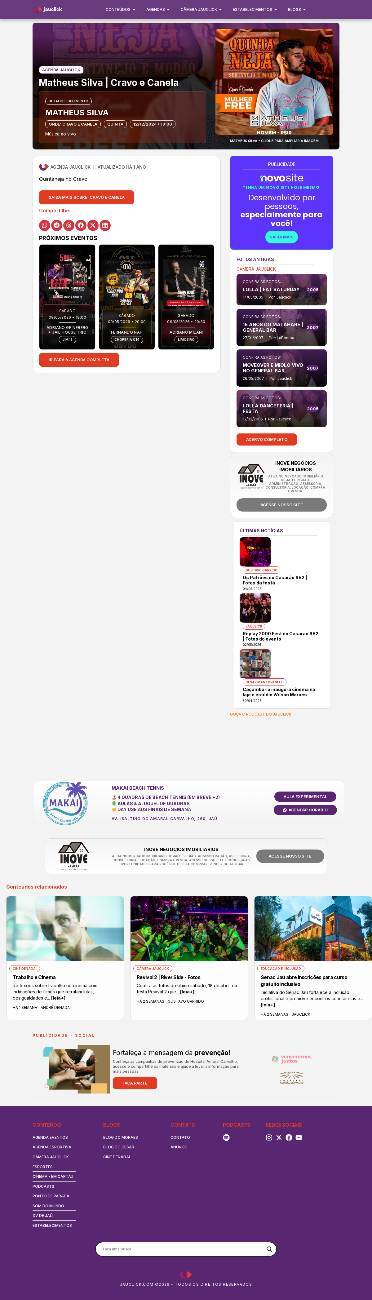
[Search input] (183, 1249)
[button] (86, 197)
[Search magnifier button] (269, 1249)
